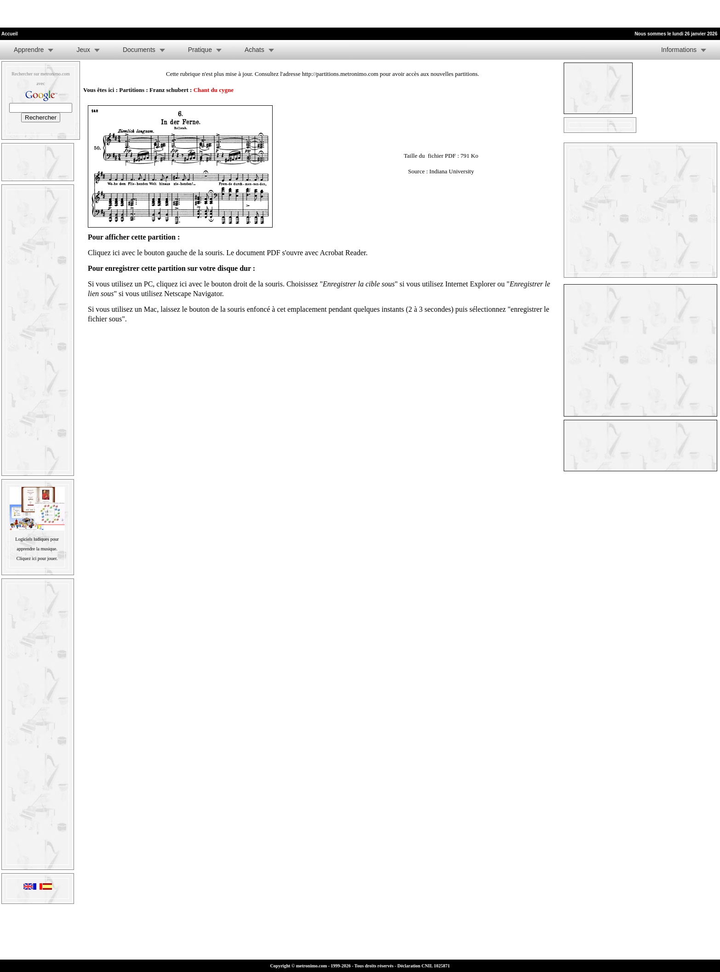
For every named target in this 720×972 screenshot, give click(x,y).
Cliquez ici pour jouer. (37, 558)
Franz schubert (169, 89)
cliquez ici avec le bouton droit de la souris (219, 284)
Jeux (83, 49)
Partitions (131, 89)
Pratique (200, 49)
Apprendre (29, 49)
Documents (139, 49)
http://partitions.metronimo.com (340, 73)
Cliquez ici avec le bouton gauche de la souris (155, 253)
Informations (679, 49)
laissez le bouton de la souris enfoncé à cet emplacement (243, 309)
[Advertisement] (107, 14)
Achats (254, 49)
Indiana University (451, 171)
